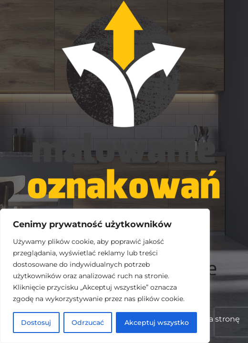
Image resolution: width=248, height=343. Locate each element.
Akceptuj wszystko (156, 322)
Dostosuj (36, 322)
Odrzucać (88, 322)
